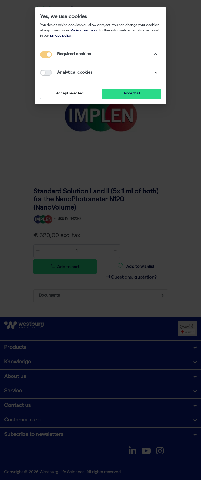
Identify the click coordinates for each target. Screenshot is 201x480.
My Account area (83, 30)
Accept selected (69, 94)
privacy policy (60, 36)
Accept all (131, 94)
